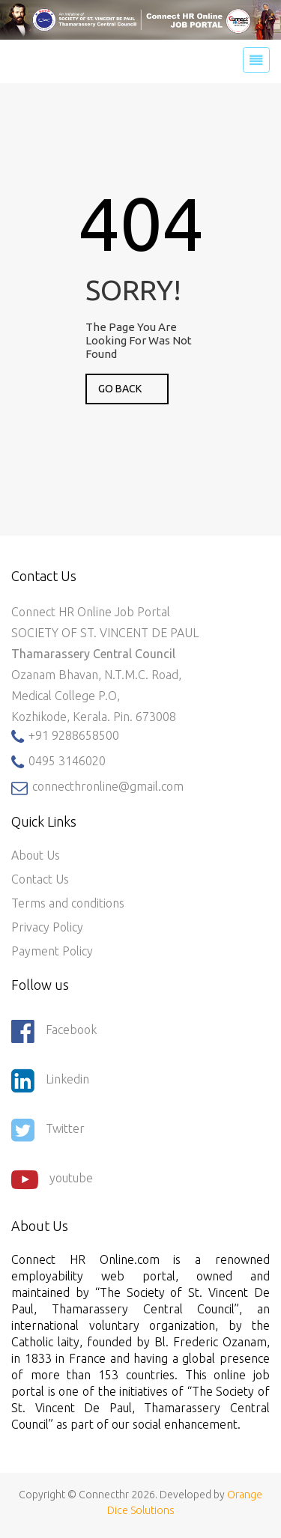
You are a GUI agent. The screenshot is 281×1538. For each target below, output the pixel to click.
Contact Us (40, 879)
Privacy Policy (47, 927)
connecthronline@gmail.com (97, 787)
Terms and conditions (67, 903)
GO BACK (120, 389)
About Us (35, 855)
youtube (52, 1179)
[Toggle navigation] (256, 60)
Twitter (48, 1129)
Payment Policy (52, 951)
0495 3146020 (58, 762)
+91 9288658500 (65, 737)
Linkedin (50, 1080)
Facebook (54, 1031)
